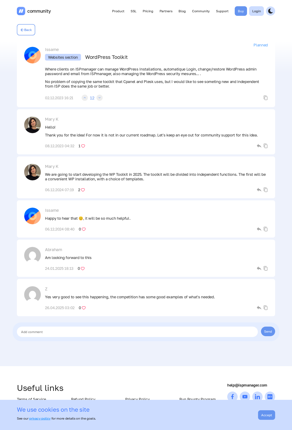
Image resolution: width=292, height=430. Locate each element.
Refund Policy (83, 399)
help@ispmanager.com (247, 385)
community (39, 11)
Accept (266, 415)
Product (118, 11)
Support (222, 11)
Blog (182, 11)
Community (201, 11)
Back (26, 30)
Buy (241, 11)
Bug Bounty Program (197, 399)
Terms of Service (31, 399)
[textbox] (137, 332)
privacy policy (40, 418)
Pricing (148, 11)
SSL (133, 11)
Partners (166, 11)
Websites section (63, 57)
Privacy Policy (137, 399)
